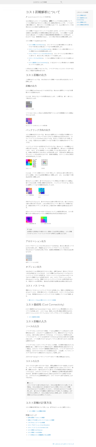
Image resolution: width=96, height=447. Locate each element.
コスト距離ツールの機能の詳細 (37, 411)
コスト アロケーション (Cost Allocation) (39, 425)
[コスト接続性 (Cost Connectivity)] (38, 62)
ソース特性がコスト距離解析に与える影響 (39, 435)
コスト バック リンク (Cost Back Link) (38, 427)
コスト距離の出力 (81, 15)
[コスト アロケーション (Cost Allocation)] (40, 53)
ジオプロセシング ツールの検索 (36, 422)
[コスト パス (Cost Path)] (35, 58)
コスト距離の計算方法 (83, 24)
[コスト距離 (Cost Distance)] (36, 44)
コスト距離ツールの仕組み (35, 432)
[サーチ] (61, 2)
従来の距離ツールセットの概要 (36, 417)
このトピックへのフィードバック (64, 444)
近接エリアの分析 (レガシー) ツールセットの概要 (41, 420)
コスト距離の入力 (81, 22)
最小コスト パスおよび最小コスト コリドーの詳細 (42, 300)
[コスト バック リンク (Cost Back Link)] (39, 49)
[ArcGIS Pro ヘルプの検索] (46, 2)
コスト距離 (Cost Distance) (35, 430)
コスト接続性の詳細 (34, 317)
